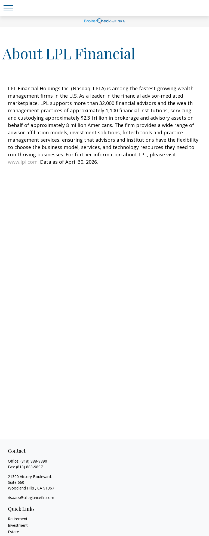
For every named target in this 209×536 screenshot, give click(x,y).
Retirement (17, 518)
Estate (13, 531)
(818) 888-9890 (33, 461)
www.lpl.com (23, 162)
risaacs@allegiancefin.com (31, 497)
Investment (18, 525)
